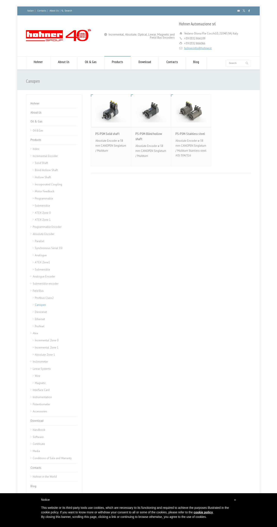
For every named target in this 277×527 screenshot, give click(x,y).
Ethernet (40, 319)
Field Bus (38, 291)
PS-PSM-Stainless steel (190, 133)
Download (144, 63)
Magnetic (40, 383)
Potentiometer (41, 404)
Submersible (42, 206)
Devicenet (41, 312)
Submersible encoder (45, 283)
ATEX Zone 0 (43, 213)
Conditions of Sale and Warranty (52, 458)
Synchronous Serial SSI (49, 248)
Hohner (38, 63)
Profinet (39, 326)
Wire (37, 376)
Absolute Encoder (43, 234)
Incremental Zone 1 (46, 347)
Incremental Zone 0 (46, 340)
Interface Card (41, 390)
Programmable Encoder (47, 227)
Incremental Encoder (45, 156)
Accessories (40, 411)
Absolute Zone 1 (45, 355)
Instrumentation (42, 397)
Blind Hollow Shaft (46, 170)
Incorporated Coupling (48, 184)
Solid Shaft (41, 163)
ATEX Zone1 (42, 262)
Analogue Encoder (44, 276)
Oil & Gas (91, 63)
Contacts (41, 10)
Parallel (39, 241)
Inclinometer (40, 361)
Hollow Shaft (43, 177)
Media (36, 451)
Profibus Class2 (44, 298)
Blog (196, 63)
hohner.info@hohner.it (198, 48)
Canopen (40, 305)
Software (38, 437)
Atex (35, 333)
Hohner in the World (45, 476)
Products (117, 63)
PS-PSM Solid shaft (107, 133)
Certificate (39, 444)
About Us (54, 10)
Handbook (39, 430)
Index (36, 149)
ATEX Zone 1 (43, 220)
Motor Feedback (44, 191)
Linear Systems (42, 369)
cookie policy (203, 512)
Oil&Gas (38, 130)
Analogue (41, 255)
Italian (30, 10)
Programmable (44, 198)
